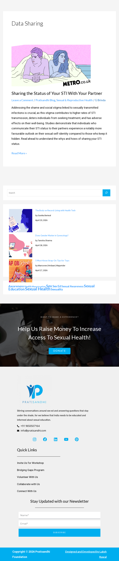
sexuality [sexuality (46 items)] (57, 289)
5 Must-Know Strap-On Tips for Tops (52, 260)
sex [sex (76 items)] (49, 286)
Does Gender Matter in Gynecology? (51, 235)
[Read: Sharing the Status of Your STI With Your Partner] (51, 65)
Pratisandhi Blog (45, 100)
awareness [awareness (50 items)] (16, 286)
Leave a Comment (22, 100)
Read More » (19, 153)
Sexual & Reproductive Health (74, 100)
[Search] (106, 192)
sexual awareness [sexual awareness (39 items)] (72, 286)
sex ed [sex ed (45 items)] (57, 286)
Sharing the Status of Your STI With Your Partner (56, 93)
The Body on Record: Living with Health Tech (55, 210)
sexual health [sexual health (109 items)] (37, 288)
